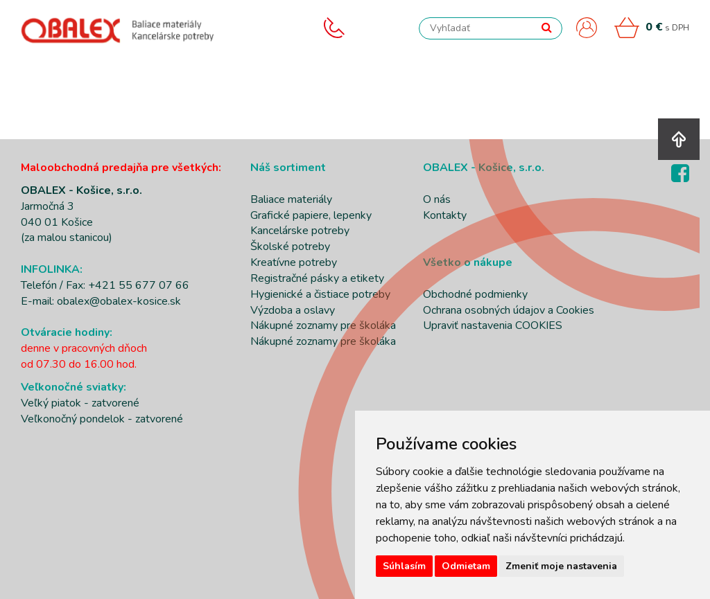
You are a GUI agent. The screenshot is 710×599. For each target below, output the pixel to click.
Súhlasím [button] (404, 566)
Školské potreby (290, 246)
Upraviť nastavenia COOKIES (492, 325)
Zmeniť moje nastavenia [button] (561, 566)
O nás (437, 199)
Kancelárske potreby (299, 230)
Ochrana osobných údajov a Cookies (508, 310)
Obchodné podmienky (475, 294)
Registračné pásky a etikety (317, 278)
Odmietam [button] (466, 566)
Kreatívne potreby (293, 262)
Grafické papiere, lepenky (311, 215)
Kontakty (445, 215)
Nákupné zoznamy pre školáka (323, 325)
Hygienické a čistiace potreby (320, 294)
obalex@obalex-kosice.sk (119, 301)
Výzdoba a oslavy (292, 310)
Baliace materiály (291, 199)
